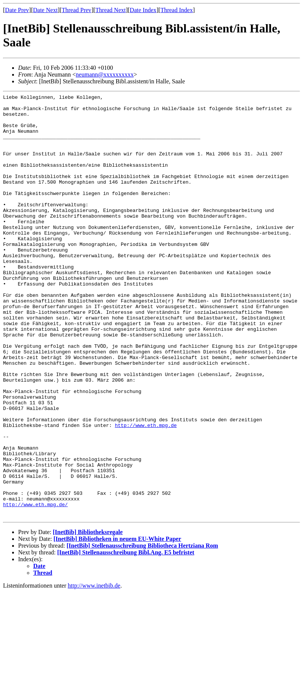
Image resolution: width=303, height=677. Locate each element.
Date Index (143, 10)
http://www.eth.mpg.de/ (35, 586)
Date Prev (17, 10)
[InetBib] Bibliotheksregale (88, 617)
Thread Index (176, 10)
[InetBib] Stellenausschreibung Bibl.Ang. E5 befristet (125, 637)
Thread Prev (76, 10)
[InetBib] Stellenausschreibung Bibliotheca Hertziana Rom (142, 630)
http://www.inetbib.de (94, 670)
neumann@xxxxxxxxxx (105, 74)
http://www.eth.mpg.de (146, 491)
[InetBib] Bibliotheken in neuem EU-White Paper (117, 623)
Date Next (45, 10)
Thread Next (110, 10)
